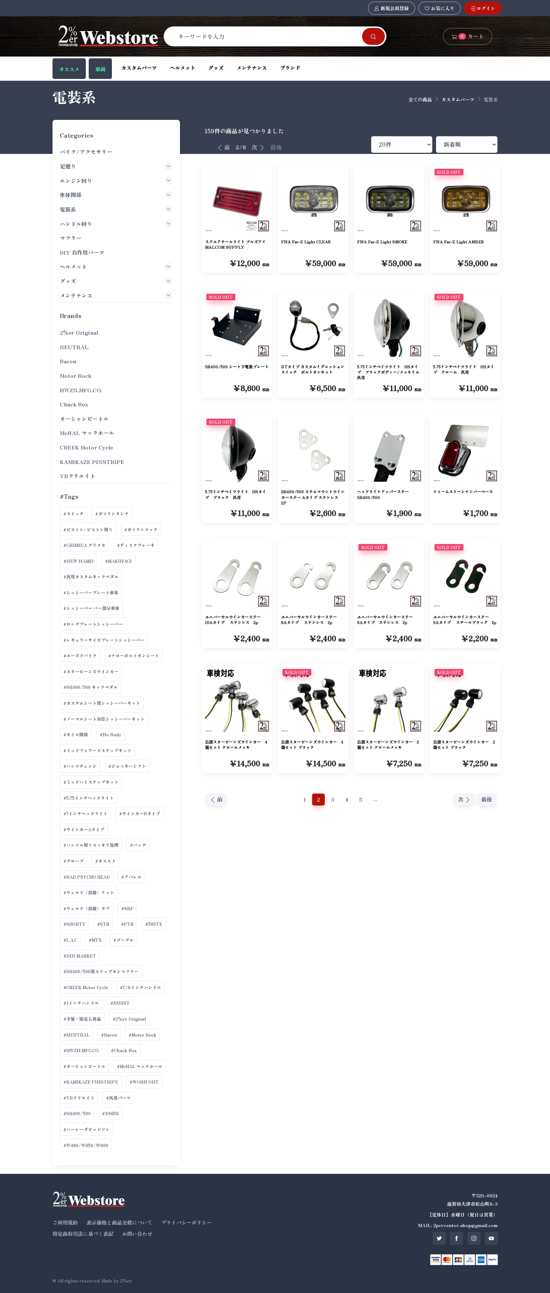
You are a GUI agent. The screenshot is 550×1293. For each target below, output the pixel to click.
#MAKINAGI (118, 561)
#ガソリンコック (141, 529)
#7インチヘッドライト (85, 813)
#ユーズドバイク (80, 655)
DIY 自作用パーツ (82, 252)
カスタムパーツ (139, 67)
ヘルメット (182, 67)
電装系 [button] (116, 209)
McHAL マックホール (87, 432)
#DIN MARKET (79, 956)
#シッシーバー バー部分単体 (91, 608)
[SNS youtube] (491, 1238)
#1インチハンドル (81, 1003)
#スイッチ (73, 513)
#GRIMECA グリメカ (84, 545)
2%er (126, 1280)
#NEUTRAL (76, 1035)
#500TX (153, 924)
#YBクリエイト (79, 1098)
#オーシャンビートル (84, 1066)
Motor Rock (75, 375)
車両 (100, 69)
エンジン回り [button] (116, 180)
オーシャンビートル (84, 418)
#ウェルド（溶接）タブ (86, 908)
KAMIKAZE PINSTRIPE (92, 461)
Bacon (68, 361)
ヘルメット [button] (116, 267)
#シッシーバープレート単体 (90, 592)
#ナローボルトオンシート (133, 655)
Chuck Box (74, 404)
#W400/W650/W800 (85, 1145)
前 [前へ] (223, 147)
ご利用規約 (65, 1222)
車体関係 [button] (116, 195)
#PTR (127, 924)
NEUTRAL (74, 347)
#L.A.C (70, 940)
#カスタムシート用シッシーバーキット (101, 703)
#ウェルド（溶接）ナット (88, 892)
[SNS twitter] (439, 1238)
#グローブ (73, 861)
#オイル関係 (75, 734)
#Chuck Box (124, 1050)
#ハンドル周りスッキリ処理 (90, 845)
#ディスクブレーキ (136, 545)
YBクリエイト (77, 476)
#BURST (120, 1003)
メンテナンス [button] (116, 295)
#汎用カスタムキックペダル (90, 576)
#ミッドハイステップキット (90, 782)
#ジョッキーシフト (127, 766)
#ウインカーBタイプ (139, 813)
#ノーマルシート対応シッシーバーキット (103, 719)
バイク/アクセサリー (86, 151)
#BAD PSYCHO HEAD (86, 877)
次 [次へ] (258, 147)
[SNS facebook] (456, 1238)
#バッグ (138, 845)
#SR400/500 (77, 1113)
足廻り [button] (116, 166)
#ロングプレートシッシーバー (93, 624)
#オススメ (105, 861)
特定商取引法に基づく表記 (83, 1233)
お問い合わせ (137, 1233)
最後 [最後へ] (276, 147)
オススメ (69, 69)
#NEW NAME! (78, 561)
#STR (103, 924)
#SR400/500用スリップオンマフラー (100, 971)
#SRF (127, 908)
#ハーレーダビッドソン (86, 1129)
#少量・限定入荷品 (82, 1019)
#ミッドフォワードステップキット (97, 750)
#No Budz (110, 734)
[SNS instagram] (473, 1238)
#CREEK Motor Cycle (85, 987)
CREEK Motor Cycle (86, 447)
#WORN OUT (144, 1082)
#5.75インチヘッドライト (88, 798)
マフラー (70, 238)
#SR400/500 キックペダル (90, 687)
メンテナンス (251, 67)
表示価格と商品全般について (119, 1222)
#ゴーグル (123, 940)
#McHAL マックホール (139, 1066)
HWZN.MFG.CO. (81, 390)
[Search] (267, 36)
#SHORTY (74, 924)
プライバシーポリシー (186, 1222)
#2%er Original (129, 1019)
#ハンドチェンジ (80, 766)
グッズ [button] (116, 281)
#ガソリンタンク (112, 513)
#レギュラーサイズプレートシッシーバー (103, 640)
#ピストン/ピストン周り (88, 529)
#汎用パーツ (118, 1098)
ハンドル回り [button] (116, 223)
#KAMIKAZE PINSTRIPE (90, 1082)
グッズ (215, 67)
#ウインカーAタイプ (83, 829)
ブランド (290, 67)
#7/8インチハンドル (140, 987)
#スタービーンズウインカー (90, 671)
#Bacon (109, 1035)
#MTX (95, 940)
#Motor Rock (142, 1035)
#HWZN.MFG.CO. (81, 1050)
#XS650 (110, 1113)
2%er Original (79, 332)
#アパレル (131, 877)
